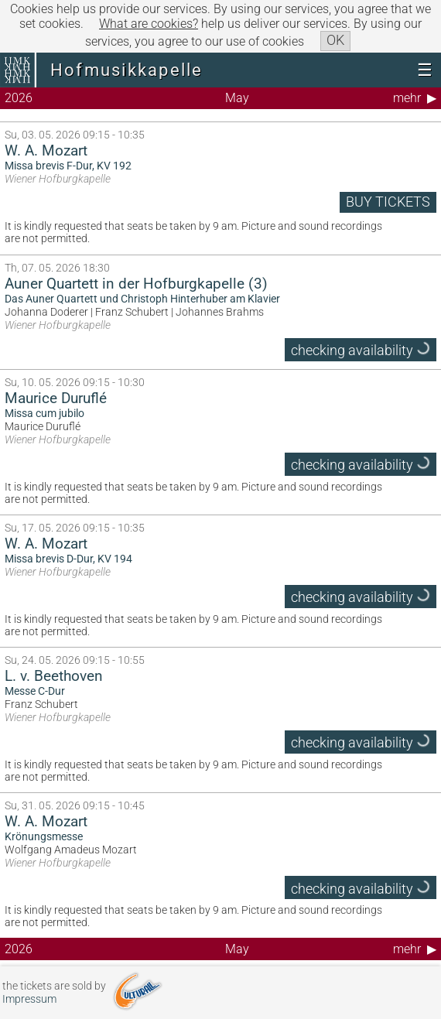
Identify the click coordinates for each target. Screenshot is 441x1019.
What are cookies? (148, 23)
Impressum (29, 999)
